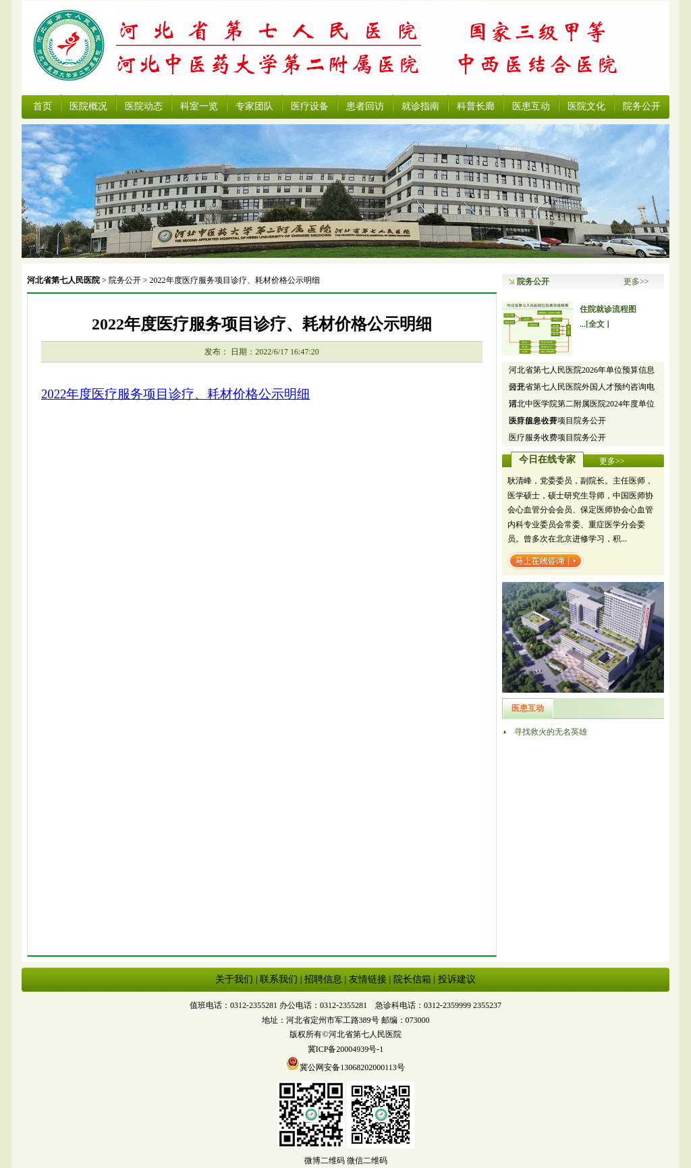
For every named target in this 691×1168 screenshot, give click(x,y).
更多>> (636, 281)
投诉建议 (457, 979)
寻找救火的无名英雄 (550, 732)
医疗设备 (310, 106)
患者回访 (365, 106)
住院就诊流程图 (608, 309)
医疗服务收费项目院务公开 (557, 420)
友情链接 (368, 979)
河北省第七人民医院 (63, 280)
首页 (42, 106)
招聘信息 (323, 979)
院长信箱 (412, 979)
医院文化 (586, 106)
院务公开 (642, 106)
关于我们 (234, 979)
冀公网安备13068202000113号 (345, 1067)
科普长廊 (476, 106)
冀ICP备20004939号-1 (346, 1049)
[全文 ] (597, 324)
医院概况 (88, 106)
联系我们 (279, 979)
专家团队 (254, 106)
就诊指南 (420, 106)
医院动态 (144, 106)
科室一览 (199, 106)
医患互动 (531, 106)
